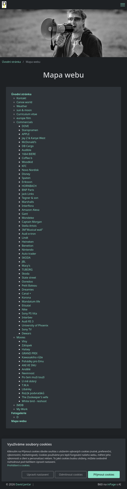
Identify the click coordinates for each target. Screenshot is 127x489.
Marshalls (28, 202)
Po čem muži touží (33, 377)
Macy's (26, 265)
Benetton (27, 245)
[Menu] (122, 4)
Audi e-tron (29, 234)
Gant (25, 214)
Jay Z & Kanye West (33, 138)
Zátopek (27, 345)
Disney (26, 174)
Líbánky (26, 389)
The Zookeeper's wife (35, 397)
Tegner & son (30, 198)
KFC (24, 166)
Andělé (26, 369)
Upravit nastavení (37, 474)
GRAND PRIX (29, 353)
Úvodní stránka (11, 62)
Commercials (25, 122)
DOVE (25, 126)
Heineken (28, 242)
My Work (22, 409)
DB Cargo (28, 146)
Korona (26, 297)
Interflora (28, 206)
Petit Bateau (29, 285)
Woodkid (27, 162)
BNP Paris (28, 190)
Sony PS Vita (29, 313)
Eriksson (27, 182)
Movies (21, 337)
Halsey (26, 349)
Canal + (26, 293)
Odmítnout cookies (71, 474)
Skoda (25, 273)
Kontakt (21, 98)
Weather (22, 106)
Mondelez (28, 218)
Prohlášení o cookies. (18, 465)
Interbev (27, 317)
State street (29, 277)
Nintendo (27, 249)
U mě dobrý (29, 381)
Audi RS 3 (27, 321)
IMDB (20, 405)
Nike (24, 309)
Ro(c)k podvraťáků (33, 393)
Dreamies (28, 289)
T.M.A (25, 385)
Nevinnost (28, 373)
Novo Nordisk (30, 170)
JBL (24, 261)
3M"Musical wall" (32, 230)
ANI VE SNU (29, 365)
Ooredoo (27, 281)
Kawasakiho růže (32, 357)
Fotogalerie (18, 413)
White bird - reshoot (34, 401)
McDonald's (29, 142)
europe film (24, 118)
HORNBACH (29, 186)
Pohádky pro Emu (33, 361)
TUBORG (27, 269)
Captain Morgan (32, 222)
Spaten (26, 178)
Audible (26, 150)
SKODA (26, 257)
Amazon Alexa (30, 210)
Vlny (24, 341)
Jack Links (28, 194)
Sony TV (27, 329)
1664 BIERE (29, 154)
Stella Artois (29, 226)
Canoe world (24, 102)
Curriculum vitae (27, 114)
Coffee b (27, 158)
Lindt (25, 238)
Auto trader (29, 253)
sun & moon (24, 110)
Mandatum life (31, 301)
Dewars (26, 333)
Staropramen (30, 130)
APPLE (26, 134)
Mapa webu (18, 421)
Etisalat (26, 305)
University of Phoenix (35, 325)
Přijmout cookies (103, 474)
